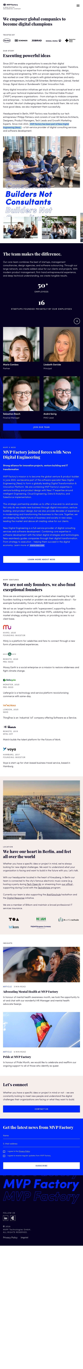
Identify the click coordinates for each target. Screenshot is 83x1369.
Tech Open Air (34, 884)
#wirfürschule (54, 895)
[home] (12, 6)
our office (67, 884)
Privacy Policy (24, 1151)
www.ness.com (37, 545)
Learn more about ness (41, 559)
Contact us (41, 1109)
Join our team (41, 427)
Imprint (24, 1238)
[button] (78, 6)
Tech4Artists (44, 888)
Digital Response (15, 898)
